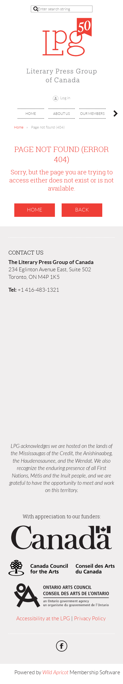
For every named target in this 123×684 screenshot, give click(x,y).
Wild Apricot (55, 672)
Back (82, 210)
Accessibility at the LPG (43, 618)
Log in (65, 98)
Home (19, 127)
